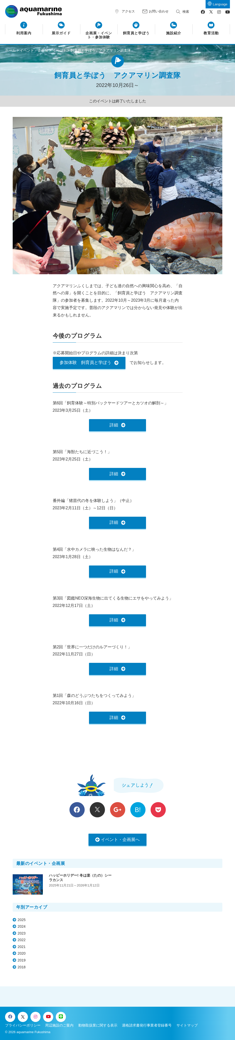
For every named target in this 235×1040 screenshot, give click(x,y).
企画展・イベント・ (98, 35)
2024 (22, 926)
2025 (22, 920)
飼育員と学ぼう (136, 33)
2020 (22, 953)
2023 (22, 933)
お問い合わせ (159, 11)
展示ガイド (61, 33)
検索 (186, 11)
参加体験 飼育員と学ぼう (85, 362)
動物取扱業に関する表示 (97, 1025)
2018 (22, 967)
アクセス (128, 11)
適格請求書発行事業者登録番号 (147, 1025)
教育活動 (211, 33)
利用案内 (23, 33)
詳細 (114, 425)
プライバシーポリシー (23, 1025)
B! (138, 809)
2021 (22, 947)
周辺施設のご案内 (59, 1025)
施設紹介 (173, 33)
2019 (22, 960)
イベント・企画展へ (120, 839)
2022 (22, 940)
